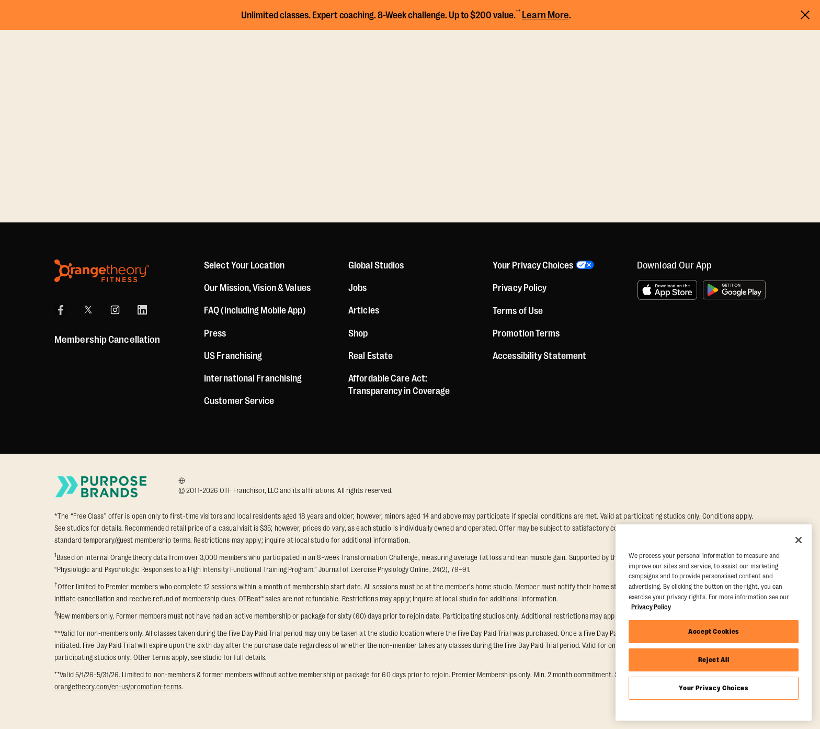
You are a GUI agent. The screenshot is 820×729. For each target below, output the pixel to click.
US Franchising (233, 356)
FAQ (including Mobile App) (255, 310)
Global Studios (376, 265)
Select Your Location (244, 265)
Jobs (357, 288)
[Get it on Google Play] (734, 290)
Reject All (714, 660)
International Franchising (253, 378)
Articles (363, 310)
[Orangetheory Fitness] (101, 271)
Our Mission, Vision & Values (257, 288)
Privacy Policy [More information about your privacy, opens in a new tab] (651, 607)
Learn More (545, 15)
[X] (88, 310)
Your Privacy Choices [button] (533, 265)
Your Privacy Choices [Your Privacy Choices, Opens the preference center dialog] (713, 688)
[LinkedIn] (142, 310)
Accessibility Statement (539, 356)
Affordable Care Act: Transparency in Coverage (399, 384)
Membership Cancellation (107, 339)
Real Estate (370, 356)
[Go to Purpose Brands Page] (101, 486)
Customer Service (239, 401)
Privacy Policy (519, 288)
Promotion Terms (526, 333)
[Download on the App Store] (667, 290)
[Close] (798, 540)
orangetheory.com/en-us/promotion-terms (117, 686)
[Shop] (358, 333)
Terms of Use (518, 311)
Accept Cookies (713, 631)
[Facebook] (60, 310)
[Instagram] (115, 310)
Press (215, 333)
